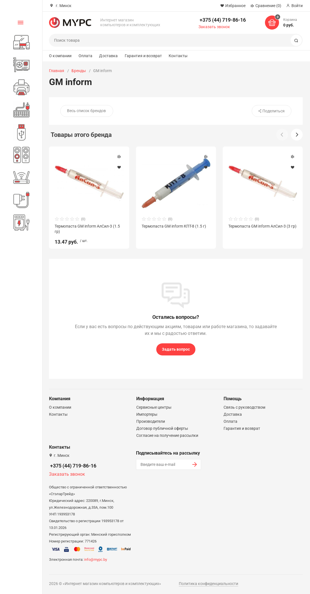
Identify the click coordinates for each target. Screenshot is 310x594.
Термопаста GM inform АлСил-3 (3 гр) (262, 226)
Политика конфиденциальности (208, 583)
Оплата (86, 56)
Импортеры (146, 414)
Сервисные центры (153, 407)
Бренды (79, 70)
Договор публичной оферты (162, 428)
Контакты (178, 56)
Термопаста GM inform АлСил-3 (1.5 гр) (87, 228)
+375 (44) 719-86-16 (223, 20)
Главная (56, 70)
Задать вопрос (176, 349)
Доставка (108, 56)
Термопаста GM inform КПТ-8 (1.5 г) (174, 226)
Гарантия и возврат (143, 56)
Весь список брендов (86, 110)
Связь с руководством (244, 407)
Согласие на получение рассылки (167, 435)
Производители (150, 421)
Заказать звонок (214, 27)
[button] (297, 135)
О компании (60, 56)
